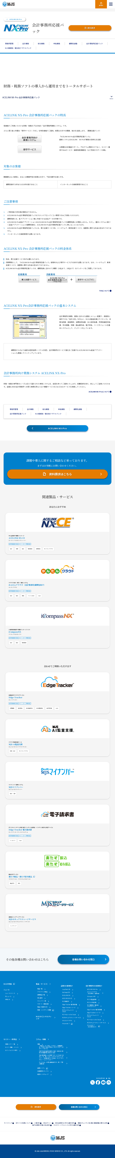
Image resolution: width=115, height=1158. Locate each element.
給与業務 (41, 43)
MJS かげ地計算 (91, 1002)
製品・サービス (41, 984)
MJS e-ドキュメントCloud (68, 1010)
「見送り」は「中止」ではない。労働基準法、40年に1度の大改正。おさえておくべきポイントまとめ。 (51, 1047)
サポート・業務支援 (43, 1004)
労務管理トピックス (43, 1071)
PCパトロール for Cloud (69, 1014)
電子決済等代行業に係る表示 (41, 1125)
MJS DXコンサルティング (44, 1017)
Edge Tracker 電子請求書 (20, 829)
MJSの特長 (8, 984)
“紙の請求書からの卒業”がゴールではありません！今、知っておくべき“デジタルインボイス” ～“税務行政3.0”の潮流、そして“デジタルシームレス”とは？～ (51, 1058)
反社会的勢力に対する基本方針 (64, 1123)
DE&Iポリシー (47, 1123)
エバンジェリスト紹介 (11, 1050)
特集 (38, 1044)
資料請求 (91, 28)
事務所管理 (9, 43)
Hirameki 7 (66, 1023)
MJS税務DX (65, 1001)
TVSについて (104, 290)
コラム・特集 (41, 1039)
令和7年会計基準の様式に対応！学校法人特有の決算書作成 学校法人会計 (51, 1051)
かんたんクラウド (67, 1020)
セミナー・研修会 (10, 1039)
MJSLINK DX (66, 995)
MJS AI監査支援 (15, 744)
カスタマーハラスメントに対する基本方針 (66, 1125)
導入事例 (39, 998)
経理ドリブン (41, 1068)
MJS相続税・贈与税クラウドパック (18, 48)
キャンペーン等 (41, 1001)
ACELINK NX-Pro (16, 19)
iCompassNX (15, 632)
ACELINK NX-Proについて (99, 391)
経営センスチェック (43, 1074)
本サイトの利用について (23, 1123)
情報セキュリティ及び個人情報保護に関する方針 (92, 1123)
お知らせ (7, 999)
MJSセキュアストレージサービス (22, 919)
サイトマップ (8, 1123)
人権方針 (37, 1123)
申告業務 (56, 43)
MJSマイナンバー (16, 787)
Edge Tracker (15, 697)
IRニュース (8, 996)
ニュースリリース (10, 993)
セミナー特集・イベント (12, 1047)
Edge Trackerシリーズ (68, 1007)
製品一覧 (39, 989)
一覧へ (108, 1078)
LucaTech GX (66, 989)
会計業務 (25, 43)
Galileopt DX (66, 992)
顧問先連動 (73, 43)
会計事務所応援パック (94, 43)
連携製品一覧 (41, 995)
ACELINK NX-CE (17, 538)
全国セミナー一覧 (10, 1044)
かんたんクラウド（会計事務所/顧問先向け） (27, 585)
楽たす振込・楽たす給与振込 (20, 876)
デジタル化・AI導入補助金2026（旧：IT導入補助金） (51, 1063)
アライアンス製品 (42, 992)
